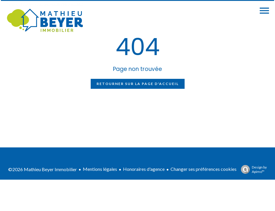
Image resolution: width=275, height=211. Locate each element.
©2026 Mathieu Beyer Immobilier (42, 169)
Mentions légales (100, 169)
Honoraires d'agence (144, 169)
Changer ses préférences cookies (204, 169)
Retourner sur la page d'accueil (138, 83)
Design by (252, 169)
